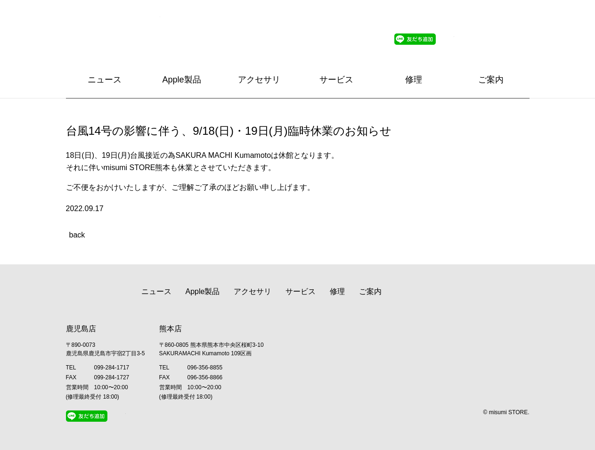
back (77, 235)
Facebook (485, 39)
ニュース (105, 79)
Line (415, 39)
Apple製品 (181, 79)
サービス (336, 79)
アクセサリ (259, 79)
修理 (413, 79)
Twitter (448, 39)
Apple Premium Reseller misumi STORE (113, 30)
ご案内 (491, 79)
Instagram (467, 39)
